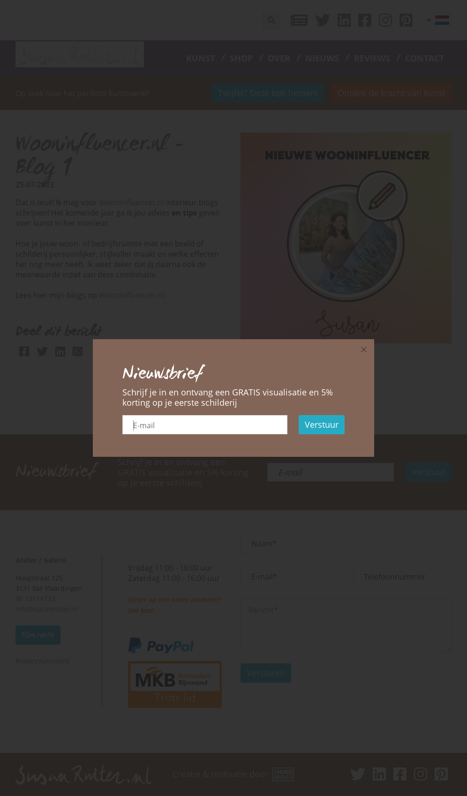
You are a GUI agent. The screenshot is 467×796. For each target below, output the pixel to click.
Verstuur (322, 424)
